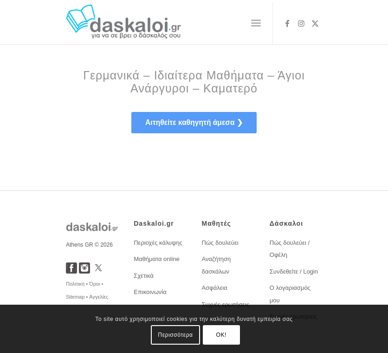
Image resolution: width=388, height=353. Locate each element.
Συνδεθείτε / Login (294, 271)
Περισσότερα (175, 335)
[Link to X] (315, 23)
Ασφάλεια (214, 287)
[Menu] (256, 23)
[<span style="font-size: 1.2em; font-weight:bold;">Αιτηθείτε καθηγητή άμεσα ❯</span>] (194, 122)
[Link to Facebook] (287, 23)
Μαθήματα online (157, 258)
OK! (221, 335)
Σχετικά (144, 275)
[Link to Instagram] (301, 23)
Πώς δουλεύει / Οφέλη (290, 248)
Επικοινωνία (150, 291)
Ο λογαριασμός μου (290, 293)
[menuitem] (256, 23)
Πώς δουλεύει (220, 242)
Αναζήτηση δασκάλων (216, 265)
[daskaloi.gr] (123, 23)
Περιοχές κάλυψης (158, 242)
